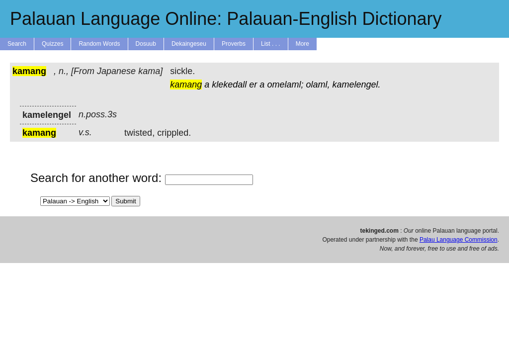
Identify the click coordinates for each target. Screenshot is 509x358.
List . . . (270, 43)
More (302, 43)
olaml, (318, 85)
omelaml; (285, 85)
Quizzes (52, 43)
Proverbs (234, 43)
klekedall (229, 85)
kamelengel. (356, 85)
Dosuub (146, 43)
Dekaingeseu (188, 43)
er (253, 85)
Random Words (99, 43)
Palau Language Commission (459, 239)
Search (16, 43)
